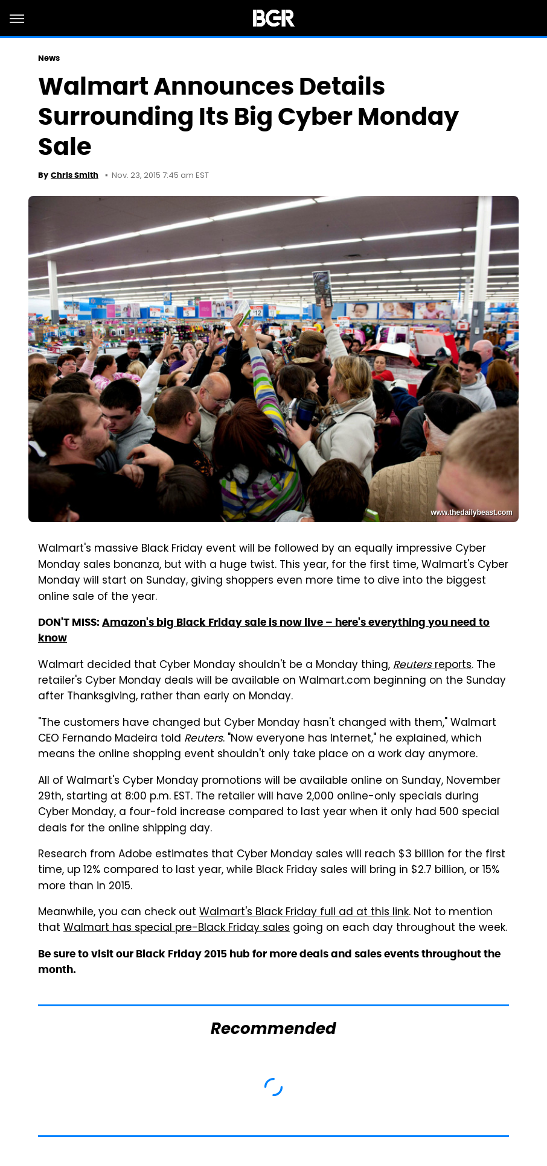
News (49, 58)
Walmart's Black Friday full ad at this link (304, 912)
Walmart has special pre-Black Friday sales (176, 928)
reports (432, 665)
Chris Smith (74, 175)
